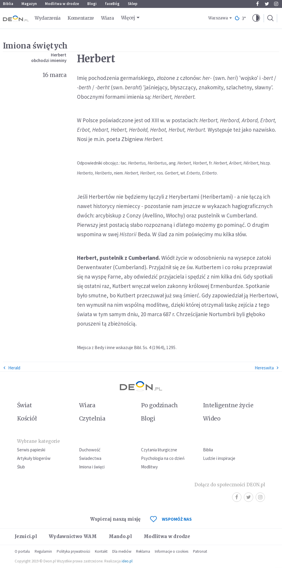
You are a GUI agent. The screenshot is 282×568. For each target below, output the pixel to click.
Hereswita (267, 368)
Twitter (267, 3)
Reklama (143, 551)
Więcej (128, 18)
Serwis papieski (31, 450)
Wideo (211, 418)
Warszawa (218, 18)
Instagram (276, 3)
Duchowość (89, 450)
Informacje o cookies (171, 551)
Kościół (27, 418)
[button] (256, 18)
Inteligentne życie (228, 405)
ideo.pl (127, 561)
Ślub (21, 467)
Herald (11, 368)
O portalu (22, 551)
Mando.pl (120, 536)
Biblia (8, 3)
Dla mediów (121, 551)
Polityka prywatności (73, 551)
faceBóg (112, 3)
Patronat (200, 551)
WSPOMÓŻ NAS (171, 519)
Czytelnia (92, 418)
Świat (24, 405)
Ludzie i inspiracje (219, 458)
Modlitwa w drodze (62, 3)
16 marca (54, 74)
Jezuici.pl (26, 536)
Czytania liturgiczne (159, 450)
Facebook (257, 3)
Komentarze (81, 18)
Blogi (92, 3)
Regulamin (43, 551)
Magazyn (29, 3)
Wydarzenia (48, 18)
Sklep (132, 3)
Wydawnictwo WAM (73, 536)
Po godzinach (159, 405)
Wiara (107, 18)
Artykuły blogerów (34, 458)
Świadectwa (90, 458)
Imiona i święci (92, 467)
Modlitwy (149, 467)
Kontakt (101, 551)
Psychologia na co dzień (162, 458)
